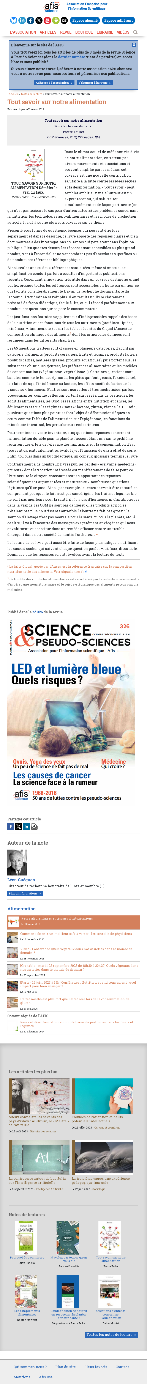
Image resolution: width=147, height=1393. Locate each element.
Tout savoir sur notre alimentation (111, 1259)
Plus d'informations (23, 893)
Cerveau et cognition (107, 1127)
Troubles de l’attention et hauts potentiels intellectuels (97, 1119)
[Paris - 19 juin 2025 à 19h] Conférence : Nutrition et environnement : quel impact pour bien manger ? (78, 984)
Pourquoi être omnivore (27, 1257)
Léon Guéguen (21, 879)
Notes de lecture (31, 94)
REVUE (65, 32)
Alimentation (21, 908)
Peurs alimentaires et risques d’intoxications (57, 918)
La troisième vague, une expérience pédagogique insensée (101, 1180)
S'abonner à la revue (93, 83)
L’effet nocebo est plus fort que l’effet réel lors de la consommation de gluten (75, 1001)
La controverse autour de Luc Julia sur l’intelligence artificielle (37, 1180)
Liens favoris (95, 1367)
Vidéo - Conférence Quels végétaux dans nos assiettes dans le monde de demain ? (76, 951)
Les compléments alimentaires (27, 1312)
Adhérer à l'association (52, 83)
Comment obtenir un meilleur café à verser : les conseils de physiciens (76, 934)
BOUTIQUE (84, 32)
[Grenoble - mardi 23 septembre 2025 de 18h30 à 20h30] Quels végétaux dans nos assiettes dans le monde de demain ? (79, 967)
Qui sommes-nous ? (30, 1367)
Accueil (14, 94)
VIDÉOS (123, 32)
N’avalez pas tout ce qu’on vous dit (69, 1259)
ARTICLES (48, 32)
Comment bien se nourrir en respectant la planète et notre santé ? (69, 1314)
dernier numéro (71, 57)
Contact (122, 1367)
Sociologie (98, 1189)
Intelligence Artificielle (49, 1189)
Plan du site (65, 1367)
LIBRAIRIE (105, 32)
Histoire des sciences (43, 1131)
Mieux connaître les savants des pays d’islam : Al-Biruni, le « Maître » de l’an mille (39, 1121)
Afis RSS (46, 1377)
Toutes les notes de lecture (109, 1334)
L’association (23, 32)
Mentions (22, 1377)
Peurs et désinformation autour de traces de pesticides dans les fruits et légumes (76, 1024)
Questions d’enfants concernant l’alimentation (110, 1314)
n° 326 (37, 612)
